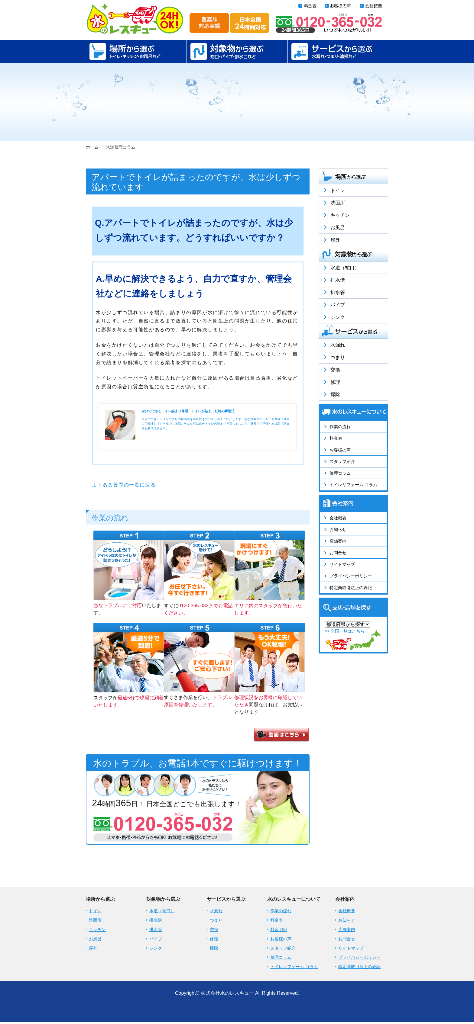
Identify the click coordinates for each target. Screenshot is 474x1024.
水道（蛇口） (344, 267)
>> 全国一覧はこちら (345, 631)
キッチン (340, 215)
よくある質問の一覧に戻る (124, 485)
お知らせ (338, 529)
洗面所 (337, 202)
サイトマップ (342, 564)
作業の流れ (340, 426)
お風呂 (337, 227)
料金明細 (278, 931)
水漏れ (337, 345)
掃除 (335, 394)
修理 (335, 382)
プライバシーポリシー (351, 575)
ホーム (92, 147)
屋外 (335, 239)
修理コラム (340, 473)
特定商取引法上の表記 (351, 587)
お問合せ (338, 552)
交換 (335, 369)
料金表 (336, 438)
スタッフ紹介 (342, 461)
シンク (337, 317)
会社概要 (338, 517)
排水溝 (337, 280)
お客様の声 (340, 450)
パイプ (337, 304)
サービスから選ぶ (337, 51)
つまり (337, 357)
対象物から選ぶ (237, 51)
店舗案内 (338, 541)
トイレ (337, 190)
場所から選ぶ (136, 51)
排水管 (337, 292)
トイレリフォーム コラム (353, 484)
